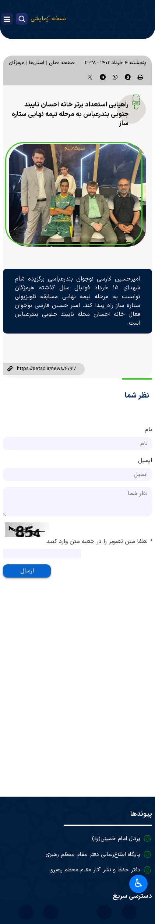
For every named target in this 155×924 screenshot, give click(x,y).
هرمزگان (16, 63)
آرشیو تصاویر (125, 829)
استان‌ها (36, 63)
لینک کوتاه (10, 369)
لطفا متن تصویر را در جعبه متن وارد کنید (99, 541)
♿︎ (138, 883)
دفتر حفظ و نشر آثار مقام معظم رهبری (94, 778)
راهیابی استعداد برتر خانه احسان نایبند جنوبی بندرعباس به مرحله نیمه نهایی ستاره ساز (70, 114)
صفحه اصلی (61, 63)
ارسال (27, 571)
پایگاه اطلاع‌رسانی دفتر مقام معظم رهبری (93, 762)
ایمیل (145, 460)
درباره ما (130, 860)
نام (148, 429)
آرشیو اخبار (128, 844)
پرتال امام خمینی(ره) (116, 747)
